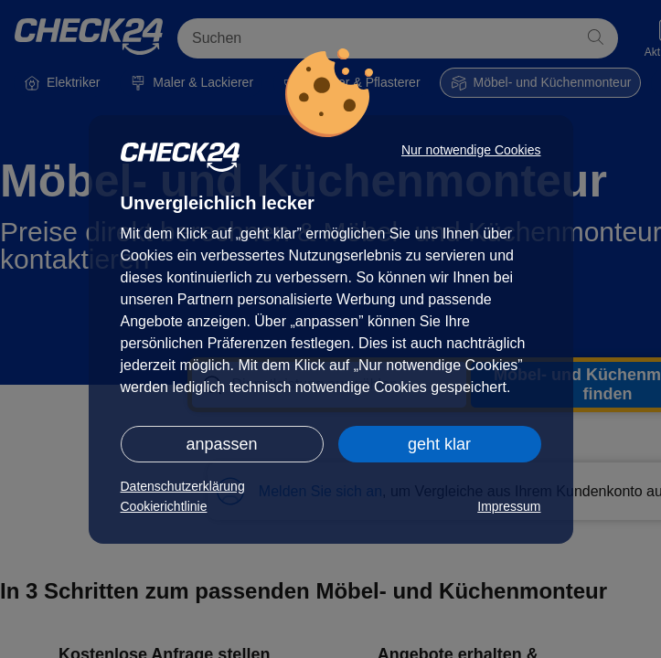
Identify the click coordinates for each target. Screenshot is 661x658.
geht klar (439, 444)
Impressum (508, 506)
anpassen (221, 444)
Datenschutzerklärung (183, 486)
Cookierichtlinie (164, 506)
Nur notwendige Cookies (471, 150)
